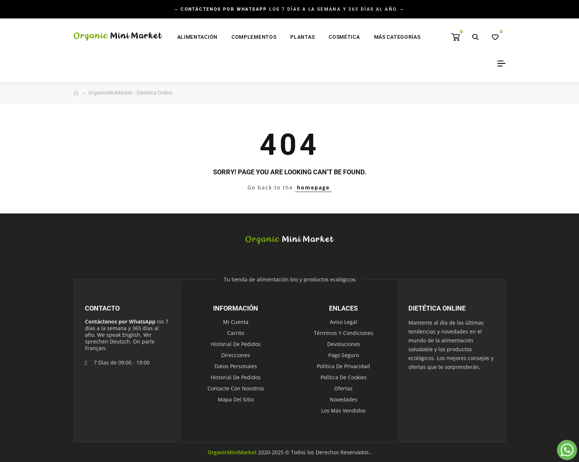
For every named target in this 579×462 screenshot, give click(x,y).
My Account (499, 63)
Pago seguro (343, 355)
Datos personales (236, 366)
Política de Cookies (344, 377)
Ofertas (343, 388)
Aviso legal (343, 321)
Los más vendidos (343, 410)
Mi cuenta (236, 321)
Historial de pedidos (236, 344)
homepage (313, 187)
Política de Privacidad (343, 366)
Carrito (235, 332)
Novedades (343, 399)
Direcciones (235, 355)
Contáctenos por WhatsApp (120, 321)
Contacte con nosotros (236, 388)
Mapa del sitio (236, 399)
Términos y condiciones (343, 332)
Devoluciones (343, 344)
